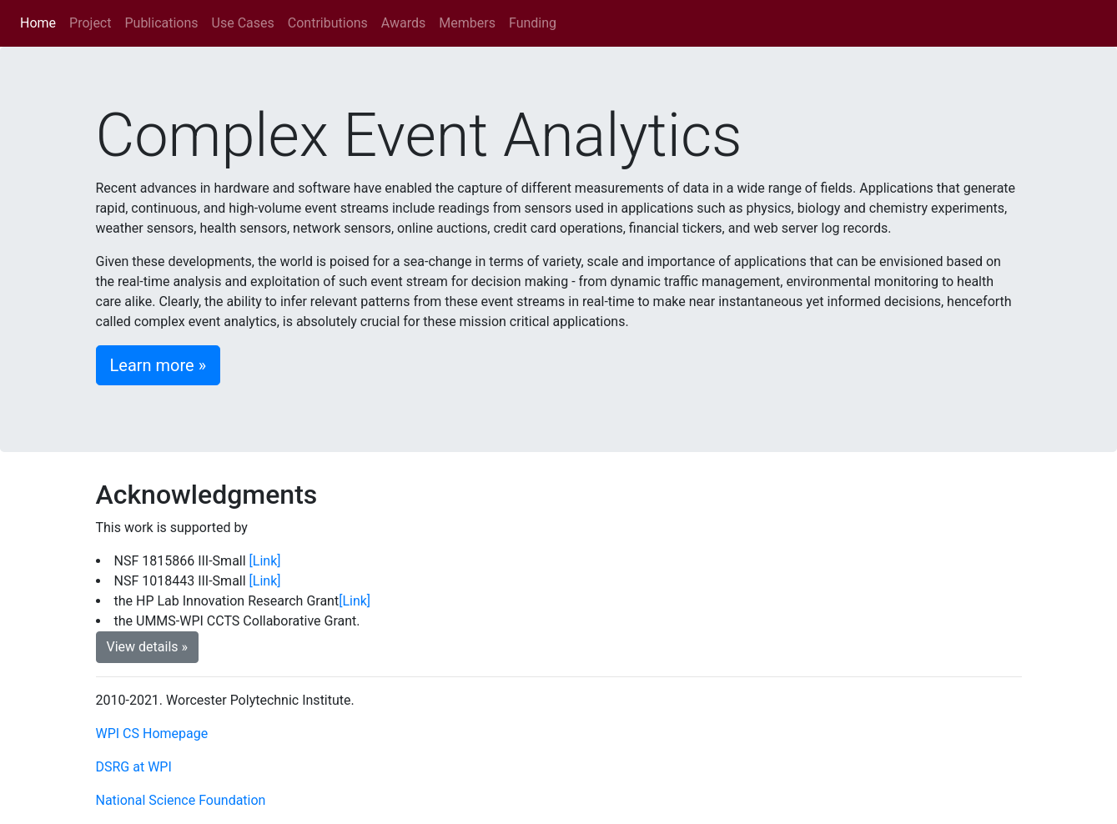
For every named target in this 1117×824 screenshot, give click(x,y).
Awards (403, 23)
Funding (532, 23)
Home (41, 22)
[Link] (265, 561)
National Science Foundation (181, 800)
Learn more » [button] (158, 365)
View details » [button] (148, 647)
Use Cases (243, 23)
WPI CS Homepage (152, 733)
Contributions (328, 23)
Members (467, 23)
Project (90, 23)
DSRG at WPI (134, 767)
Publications (161, 23)
